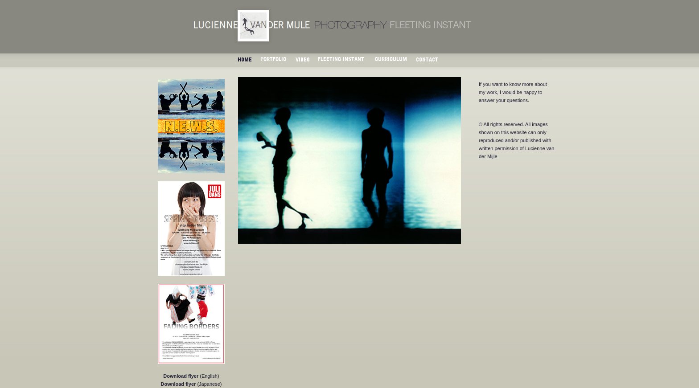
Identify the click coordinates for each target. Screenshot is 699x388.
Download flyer (180, 376)
